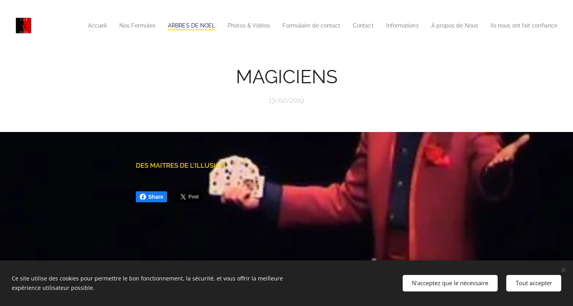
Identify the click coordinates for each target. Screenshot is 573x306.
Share (152, 197)
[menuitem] (120, 25)
